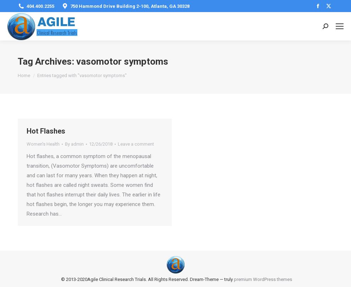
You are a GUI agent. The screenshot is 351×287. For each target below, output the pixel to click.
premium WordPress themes (263, 279)
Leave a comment (136, 144)
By (74, 144)
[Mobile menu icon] (339, 26)
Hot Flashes (46, 131)
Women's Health (43, 144)
